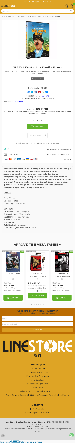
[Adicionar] (41, 120)
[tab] (37, 149)
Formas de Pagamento (37, 384)
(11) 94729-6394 (37, 409)
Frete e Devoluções (37, 380)
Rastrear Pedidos (37, 369)
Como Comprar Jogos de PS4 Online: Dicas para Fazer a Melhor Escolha (37, 395)
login (37, 2)
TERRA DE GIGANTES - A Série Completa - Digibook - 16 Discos (37, 275)
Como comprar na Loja (38, 372)
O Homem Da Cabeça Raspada (62, 275)
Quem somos (37, 387)
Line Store (18, 102)
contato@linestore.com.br (37, 413)
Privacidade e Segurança (37, 376)
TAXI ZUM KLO (13, 274)
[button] (31, 304)
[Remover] (33, 120)
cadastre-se (46, 2)
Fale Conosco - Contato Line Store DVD (37, 391)
